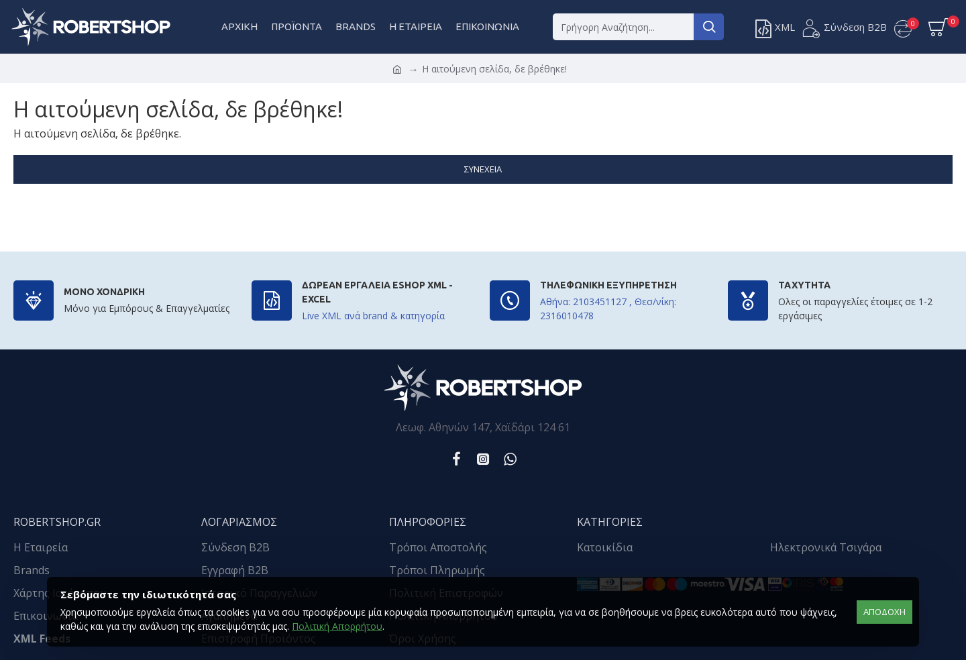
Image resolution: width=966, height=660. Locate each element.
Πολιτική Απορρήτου (337, 626)
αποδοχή (884, 612)
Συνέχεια (483, 169)
